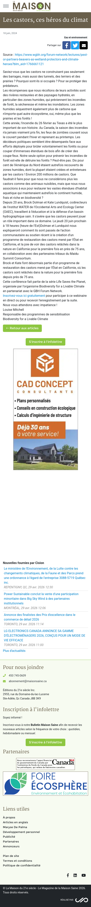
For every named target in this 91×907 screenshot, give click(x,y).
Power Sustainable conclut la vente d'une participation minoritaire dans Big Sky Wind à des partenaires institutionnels (41, 598)
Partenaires (11, 841)
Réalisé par (66, 900)
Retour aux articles (22, 328)
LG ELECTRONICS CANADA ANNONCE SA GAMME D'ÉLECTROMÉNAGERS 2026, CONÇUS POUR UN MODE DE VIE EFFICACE (44, 635)
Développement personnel (21, 832)
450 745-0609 (17, 675)
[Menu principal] (5, 6)
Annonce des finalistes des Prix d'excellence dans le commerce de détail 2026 (39, 617)
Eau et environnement (75, 37)
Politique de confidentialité (21, 865)
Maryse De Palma (15, 827)
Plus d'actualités (14, 651)
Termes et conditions (17, 860)
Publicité (9, 836)
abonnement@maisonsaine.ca (27, 681)
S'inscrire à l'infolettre (45, 342)
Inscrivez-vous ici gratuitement (24, 296)
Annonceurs (11, 846)
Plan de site (11, 856)
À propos (9, 817)
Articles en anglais (15, 822)
